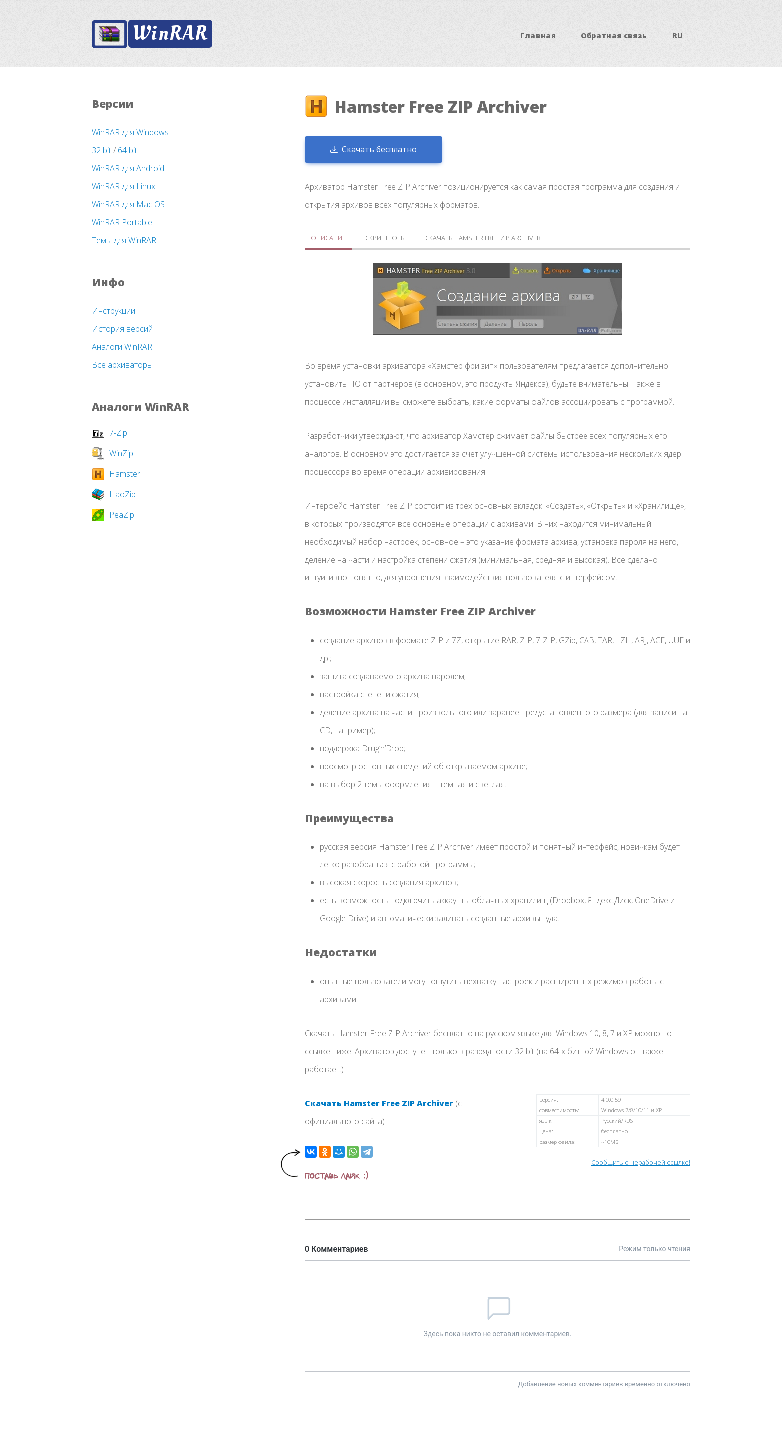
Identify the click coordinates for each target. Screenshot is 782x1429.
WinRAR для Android (128, 168)
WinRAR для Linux (123, 186)
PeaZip (121, 514)
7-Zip (118, 432)
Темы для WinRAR (124, 240)
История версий (122, 328)
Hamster (124, 473)
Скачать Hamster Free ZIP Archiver (379, 1103)
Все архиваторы (122, 364)
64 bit (127, 150)
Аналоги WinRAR (122, 346)
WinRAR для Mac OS (128, 204)
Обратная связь (614, 35)
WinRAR (170, 33)
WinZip (121, 453)
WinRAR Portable (122, 222)
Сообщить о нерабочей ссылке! (640, 1162)
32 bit (101, 150)
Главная (538, 35)
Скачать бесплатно (373, 149)
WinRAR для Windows (130, 132)
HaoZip (122, 494)
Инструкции (113, 310)
